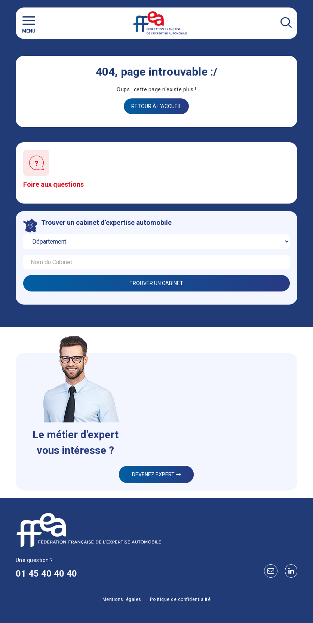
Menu (28, 23)
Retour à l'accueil (156, 106)
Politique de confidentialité (180, 599)
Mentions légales (121, 599)
